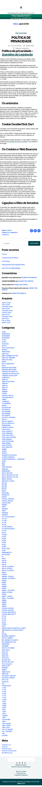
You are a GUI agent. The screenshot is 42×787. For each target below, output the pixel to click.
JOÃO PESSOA (7, 467)
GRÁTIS (4, 453)
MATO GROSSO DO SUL (10, 475)
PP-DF (4, 618)
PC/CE (4, 537)
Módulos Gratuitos (21, 765)
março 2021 (6, 305)
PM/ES (4, 584)
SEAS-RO (5, 656)
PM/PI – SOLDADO (8, 598)
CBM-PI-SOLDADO (8, 381)
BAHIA (4, 362)
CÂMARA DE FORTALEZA (10, 374)
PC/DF (4, 539)
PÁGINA (4, 505)
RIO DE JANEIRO (7, 638)
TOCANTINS (6, 719)
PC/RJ (4, 545)
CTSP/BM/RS (6, 403)
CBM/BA (5, 391)
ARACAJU (5, 354)
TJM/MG (5, 715)
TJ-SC (4, 696)
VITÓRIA (5, 735)
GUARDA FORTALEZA (9, 455)
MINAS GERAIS (7, 479)
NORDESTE (6, 495)
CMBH (4, 399)
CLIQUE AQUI (32, 13)
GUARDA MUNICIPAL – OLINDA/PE (13, 459)
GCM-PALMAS (7, 439)
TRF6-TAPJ (6, 727)
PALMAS (5, 509)
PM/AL (4, 572)
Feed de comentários (9, 751)
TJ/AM (4, 700)
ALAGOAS (5, 344)
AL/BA (4, 342)
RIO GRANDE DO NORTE (10, 640)
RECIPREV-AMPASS (8, 636)
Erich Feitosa (17, 46)
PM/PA (4, 588)
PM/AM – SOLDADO (8, 578)
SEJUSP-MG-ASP (8, 662)
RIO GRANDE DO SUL (9, 642)
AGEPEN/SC (6, 338)
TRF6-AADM (6, 723)
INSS (3, 465)
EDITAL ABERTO (7, 421)
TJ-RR (4, 694)
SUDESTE (5, 682)
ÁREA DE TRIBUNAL (8, 358)
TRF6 (3, 721)
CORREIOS (5, 401)
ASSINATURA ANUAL (21, 284)
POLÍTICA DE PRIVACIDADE (21, 39)
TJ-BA (4, 688)
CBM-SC (5, 385)
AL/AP (4, 340)
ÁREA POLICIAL (7, 360)
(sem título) (6, 261)
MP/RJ (4, 491)
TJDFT (4, 714)
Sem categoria (21, 33)
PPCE (3, 626)
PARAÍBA (5, 513)
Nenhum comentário (22, 48)
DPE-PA (4, 419)
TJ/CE (4, 702)
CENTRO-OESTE (7, 395)
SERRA (4, 670)
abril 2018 (5, 318)
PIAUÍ (3, 558)
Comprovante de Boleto (10, 258)
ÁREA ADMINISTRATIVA (10, 356)
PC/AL (4, 533)
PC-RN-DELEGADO (8, 529)
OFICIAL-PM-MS (7, 501)
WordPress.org (7, 753)
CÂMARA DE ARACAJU (9, 371)
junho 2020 (6, 308)
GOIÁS (4, 451)
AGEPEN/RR (6, 336)
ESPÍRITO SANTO (8, 427)
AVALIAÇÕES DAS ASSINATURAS (13, 265)
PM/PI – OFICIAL (7, 596)
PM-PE (4, 564)
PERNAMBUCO (7, 552)
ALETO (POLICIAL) (8, 348)
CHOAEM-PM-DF (7, 397)
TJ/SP (4, 711)
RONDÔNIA (5, 644)
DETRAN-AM (6, 407)
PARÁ (4, 511)
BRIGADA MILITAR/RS (9, 368)
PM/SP (4, 604)
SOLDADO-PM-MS (8, 678)
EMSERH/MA (6, 425)
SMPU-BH (5, 674)
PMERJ (4, 606)
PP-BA (4, 616)
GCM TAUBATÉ (7, 431)
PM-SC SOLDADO (8, 570)
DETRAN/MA (6, 411)
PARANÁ (5, 515)
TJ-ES (4, 690)
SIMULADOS (6, 672)
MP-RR (4, 489)
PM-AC (4, 560)
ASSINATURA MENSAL (29, 277)
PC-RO (4, 531)
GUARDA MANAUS (8, 457)
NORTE (4, 497)
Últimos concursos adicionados (21, 767)
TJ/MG (4, 706)
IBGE (3, 463)
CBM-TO (5, 387)
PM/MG (4, 586)
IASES (4, 461)
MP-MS (4, 487)
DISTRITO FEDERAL (8, 417)
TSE (3, 733)
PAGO (4, 507)
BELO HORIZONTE (8, 364)
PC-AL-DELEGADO (8, 517)
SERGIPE (5, 668)
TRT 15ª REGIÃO (7, 729)
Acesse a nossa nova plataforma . (21, 15)
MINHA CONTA (7, 230)
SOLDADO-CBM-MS (9, 676)
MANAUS (5, 469)
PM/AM (4, 574)
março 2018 (6, 320)
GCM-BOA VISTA (8, 435)
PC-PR (4, 523)
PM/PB (4, 594)
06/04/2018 (30, 46)
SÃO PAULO (6, 650)
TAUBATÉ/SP (6, 686)
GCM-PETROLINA (8, 441)
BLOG (4, 366)
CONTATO (5, 235)
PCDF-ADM (6, 548)
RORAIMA (5, 646)
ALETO (4, 346)
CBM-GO (5, 379)
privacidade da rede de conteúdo (17, 141)
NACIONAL (5, 493)
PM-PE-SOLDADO (8, 566)
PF (2, 556)
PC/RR (4, 546)
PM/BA (4, 580)
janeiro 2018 (6, 322)
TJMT (4, 717)
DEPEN (4, 405)
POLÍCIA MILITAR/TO (9, 612)
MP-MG (4, 485)
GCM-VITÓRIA (7, 445)
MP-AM (4, 483)
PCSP (4, 550)
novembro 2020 (7, 307)
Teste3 (4, 254)
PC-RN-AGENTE (7, 527)
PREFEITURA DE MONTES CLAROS (14, 628)
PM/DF (4, 582)
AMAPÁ (4, 350)
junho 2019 (5, 314)
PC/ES (4, 540)
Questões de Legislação (17, 54)
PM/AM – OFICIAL (8, 576)
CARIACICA (6, 377)
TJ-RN (4, 692)
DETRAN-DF (6, 409)
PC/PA (4, 542)
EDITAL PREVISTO (8, 423)
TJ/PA (4, 708)
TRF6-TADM (6, 725)
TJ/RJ (4, 709)
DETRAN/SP (6, 415)
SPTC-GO (5, 680)
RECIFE (4, 634)
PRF (3, 632)
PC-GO (4, 519)
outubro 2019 (6, 312)
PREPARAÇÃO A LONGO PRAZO (12, 630)
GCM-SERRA (6, 443)
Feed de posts (7, 749)
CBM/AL (4, 389)
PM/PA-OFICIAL (7, 592)
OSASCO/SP (6, 503)
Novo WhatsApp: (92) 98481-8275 (21, 18)
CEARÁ (4, 393)
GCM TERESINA (7, 433)
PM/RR (4, 602)
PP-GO (4, 620)
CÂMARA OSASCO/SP (9, 376)
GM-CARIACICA (7, 447)
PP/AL (4, 622)
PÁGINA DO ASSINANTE (10, 232)
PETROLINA (6, 554)
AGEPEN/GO (6, 334)
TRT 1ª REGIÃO (7, 731)
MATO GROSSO (7, 473)
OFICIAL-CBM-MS (8, 499)
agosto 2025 (6, 303)
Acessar (5, 747)
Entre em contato (21, 771)
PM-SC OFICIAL (7, 568)
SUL (3, 684)
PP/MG (4, 624)
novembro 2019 (7, 310)
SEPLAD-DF (6, 666)
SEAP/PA (5, 654)
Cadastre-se (6, 745)
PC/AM (4, 535)
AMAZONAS (6, 352)
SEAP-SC (5, 652)
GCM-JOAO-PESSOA (9, 437)
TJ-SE (4, 698)
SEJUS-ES (5, 658)
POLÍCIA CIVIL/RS (8, 608)
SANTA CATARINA (8, 648)
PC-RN (4, 525)
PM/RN (4, 600)
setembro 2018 (7, 316)
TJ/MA (4, 704)
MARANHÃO (6, 471)
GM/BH (4, 449)
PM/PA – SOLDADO (8, 590)
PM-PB (4, 562)
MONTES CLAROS (8, 481)
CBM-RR (4, 383)
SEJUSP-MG (6, 660)
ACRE (4, 332)
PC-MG (4, 521)
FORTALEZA (6, 429)
